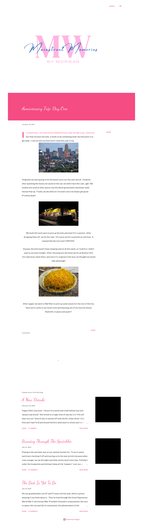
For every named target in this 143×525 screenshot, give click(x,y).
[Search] (112, 6)
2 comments (33, 511)
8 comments (33, 470)
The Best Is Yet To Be (39, 482)
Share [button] (108, 132)
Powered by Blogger (71, 519)
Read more (84, 428)
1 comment (32, 428)
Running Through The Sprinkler (47, 441)
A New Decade (33, 399)
